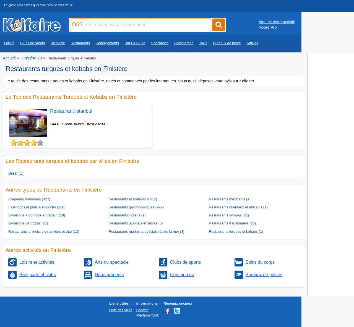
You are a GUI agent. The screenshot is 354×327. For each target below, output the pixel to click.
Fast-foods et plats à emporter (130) (37, 207)
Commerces (183, 43)
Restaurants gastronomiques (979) (136, 207)
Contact (142, 310)
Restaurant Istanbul (71, 111)
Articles (252, 43)
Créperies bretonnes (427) (29, 199)
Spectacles (159, 43)
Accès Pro (268, 27)
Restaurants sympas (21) (229, 215)
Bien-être (58, 43)
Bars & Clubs (135, 43)
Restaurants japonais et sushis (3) (136, 223)
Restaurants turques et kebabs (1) (236, 231)
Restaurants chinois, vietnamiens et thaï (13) (43, 231)
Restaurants (80, 43)
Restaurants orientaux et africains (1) (238, 207)
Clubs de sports (32, 43)
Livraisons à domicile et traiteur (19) (36, 215)
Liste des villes (120, 310)
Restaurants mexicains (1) (229, 199)
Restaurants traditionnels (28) (232, 223)
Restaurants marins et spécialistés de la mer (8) (146, 231)
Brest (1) (16, 173)
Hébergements (107, 43)
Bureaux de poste (227, 43)
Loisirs (9, 43)
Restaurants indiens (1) (127, 215)
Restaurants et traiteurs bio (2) (133, 199)
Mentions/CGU (148, 315)
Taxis (203, 43)
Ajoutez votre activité (277, 22)
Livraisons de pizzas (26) (28, 223)
